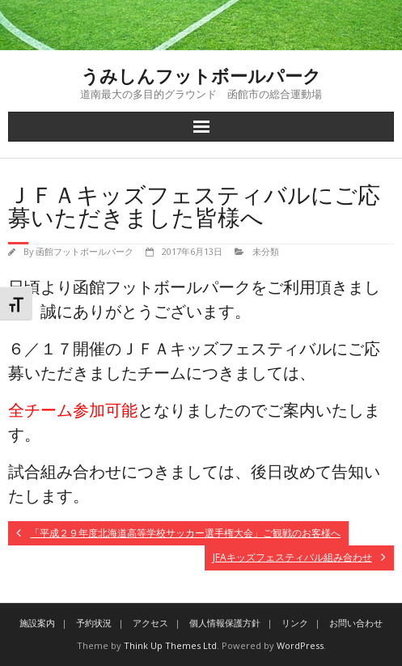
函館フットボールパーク (84, 251)
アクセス (150, 623)
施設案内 (37, 623)
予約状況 (94, 623)
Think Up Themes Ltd (170, 645)
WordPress (300, 645)
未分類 (265, 251)
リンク (294, 623)
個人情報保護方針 (224, 623)
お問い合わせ (356, 623)
